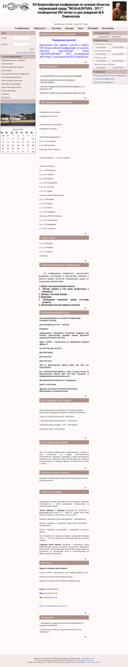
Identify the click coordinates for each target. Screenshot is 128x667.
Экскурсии (6, 97)
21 (8, 145)
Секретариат (7, 70)
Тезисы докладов (9, 90)
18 (28, 142)
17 (23, 142)
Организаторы (7, 64)
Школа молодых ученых (11, 87)
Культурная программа (11, 84)
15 (13, 142)
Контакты (5, 94)
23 (18, 145)
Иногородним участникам (12, 80)
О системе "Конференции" (104, 79)
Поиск (81, 28)
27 (3, 148)
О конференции (22, 28)
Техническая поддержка (103, 82)
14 (8, 142)
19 (33, 142)
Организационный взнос (12, 77)
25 (28, 145)
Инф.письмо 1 (40, 28)
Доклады (69, 28)
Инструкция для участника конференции (110, 75)
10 (23, 139)
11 (28, 139)
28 (8, 148)
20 (3, 145)
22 (13, 145)
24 (23, 145)
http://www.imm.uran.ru (85, 660)
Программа (93, 28)
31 (8, 135)
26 (33, 145)
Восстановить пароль (25, 52)
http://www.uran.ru (88, 658)
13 (3, 142)
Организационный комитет (12, 67)
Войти (32, 49)
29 (13, 148)
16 (18, 142)
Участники (56, 28)
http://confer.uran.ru (93, 662)
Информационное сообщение (13, 60)
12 (33, 139)
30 (3, 135)
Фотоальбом (108, 28)
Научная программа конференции (16, 74)
